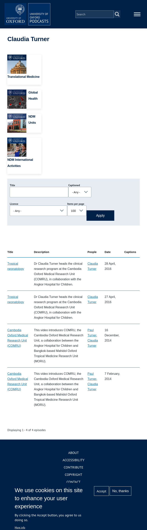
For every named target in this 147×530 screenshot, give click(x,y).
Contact (74, 482)
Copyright (73, 474)
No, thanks (120, 491)
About (73, 452)
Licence (14, 204)
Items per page (75, 204)
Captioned (74, 185)
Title (12, 185)
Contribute (73, 467)
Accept (101, 491)
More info (20, 527)
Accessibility (73, 460)
